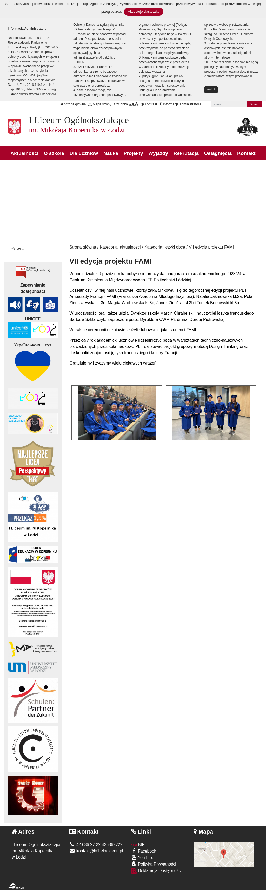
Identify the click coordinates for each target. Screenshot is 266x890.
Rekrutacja (186, 153)
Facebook (143, 850)
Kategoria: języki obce (164, 247)
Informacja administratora (180, 104)
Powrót (18, 248)
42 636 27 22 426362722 (95, 844)
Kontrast (149, 104)
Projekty (133, 153)
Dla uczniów (84, 153)
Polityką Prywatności (121, 4)
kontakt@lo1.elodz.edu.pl (96, 851)
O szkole (54, 153)
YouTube (142, 857)
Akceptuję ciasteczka (143, 12)
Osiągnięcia (218, 153)
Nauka (110, 153)
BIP (138, 844)
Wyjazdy (158, 153)
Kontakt (246, 153)
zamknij (211, 89)
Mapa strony (99, 104)
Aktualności (24, 153)
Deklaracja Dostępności (156, 871)
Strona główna (73, 104)
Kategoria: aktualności (120, 247)
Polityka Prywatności (153, 863)
